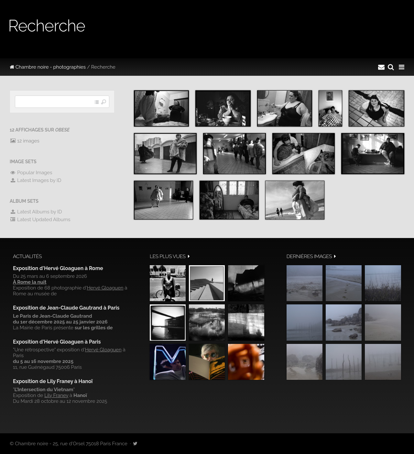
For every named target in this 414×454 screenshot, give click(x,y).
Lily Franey (56, 395)
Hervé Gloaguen (105, 288)
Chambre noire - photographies (48, 67)
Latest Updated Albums (40, 219)
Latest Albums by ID (36, 212)
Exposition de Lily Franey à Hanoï (53, 381)
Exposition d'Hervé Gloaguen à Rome (58, 268)
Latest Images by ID (35, 180)
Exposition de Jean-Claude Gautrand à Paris (66, 308)
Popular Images (31, 173)
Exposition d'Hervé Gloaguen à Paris (57, 342)
